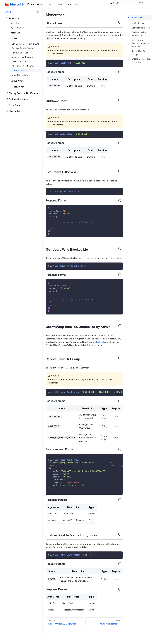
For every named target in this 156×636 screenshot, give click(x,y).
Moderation (18, 70)
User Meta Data (19, 61)
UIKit (68, 4)
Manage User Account (22, 57)
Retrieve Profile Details (22, 48)
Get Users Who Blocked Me (138, 34)
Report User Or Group (138, 53)
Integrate (14, 17)
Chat (49, 4)
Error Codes (14, 105)
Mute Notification (20, 75)
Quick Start (15, 23)
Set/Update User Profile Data (25, 43)
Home (40, 4)
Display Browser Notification (22, 93)
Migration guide (17, 27)
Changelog (13, 111)
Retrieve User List (20, 52)
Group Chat (17, 80)
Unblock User (137, 23)
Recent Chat (17, 86)
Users (14, 38)
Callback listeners (17, 99)
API (77, 4)
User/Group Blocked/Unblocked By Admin (140, 43)
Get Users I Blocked (140, 27)
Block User (136, 17)
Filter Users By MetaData (23, 66)
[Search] (130, 4)
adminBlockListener (99, 342)
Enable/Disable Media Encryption (141, 60)
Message (15, 32)
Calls (59, 4)
